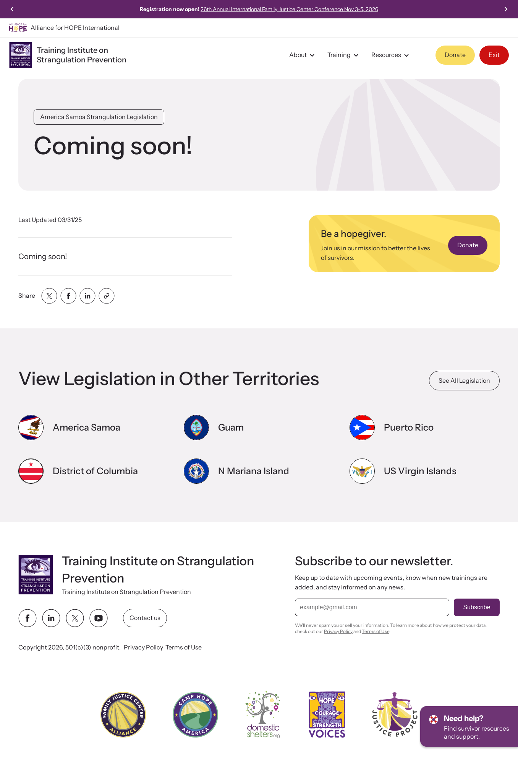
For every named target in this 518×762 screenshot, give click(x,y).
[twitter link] (75, 618)
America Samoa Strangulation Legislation (99, 117)
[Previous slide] (12, 9)
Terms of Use (183, 647)
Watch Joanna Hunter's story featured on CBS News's (259, 9)
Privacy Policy (143, 647)
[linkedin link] (51, 618)
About (303, 55)
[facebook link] (27, 618)
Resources (391, 55)
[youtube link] (98, 618)
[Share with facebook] (68, 296)
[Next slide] (505, 9)
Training (344, 55)
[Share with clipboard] (107, 296)
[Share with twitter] (49, 296)
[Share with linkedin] (87, 296)
